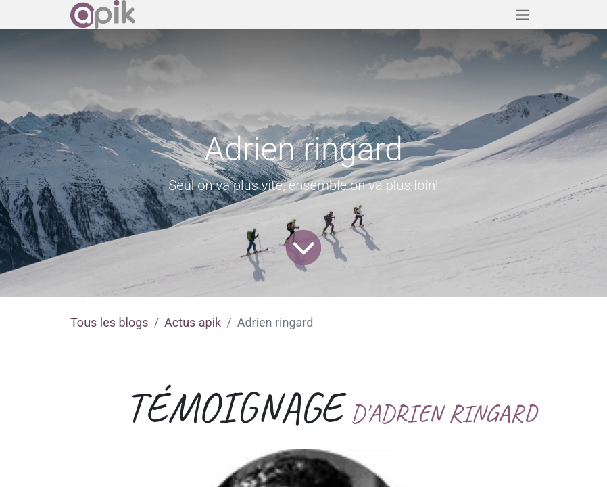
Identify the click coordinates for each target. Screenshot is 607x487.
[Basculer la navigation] (522, 14)
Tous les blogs (109, 322)
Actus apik (192, 322)
